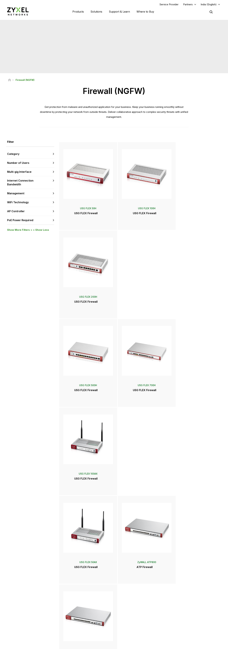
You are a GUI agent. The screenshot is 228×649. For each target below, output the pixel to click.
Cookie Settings (212, 645)
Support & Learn (119, 11)
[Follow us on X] (33, 626)
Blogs (126, 628)
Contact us (114, 567)
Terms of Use (171, 645)
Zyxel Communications (188, 633)
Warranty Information (79, 609)
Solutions (96, 11)
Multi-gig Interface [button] (19, 171)
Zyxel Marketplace (132, 592)
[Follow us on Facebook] (8, 626)
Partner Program (185, 598)
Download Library (77, 603)
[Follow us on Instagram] (41, 626)
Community (74, 598)
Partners (188, 4)
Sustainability (183, 622)
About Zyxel (183, 617)
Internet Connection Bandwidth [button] (20, 182)
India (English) (209, 4)
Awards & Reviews (132, 617)
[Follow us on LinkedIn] (25, 626)
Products (78, 11)
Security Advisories (78, 614)
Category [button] (13, 154)
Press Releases (130, 611)
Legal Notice (151, 645)
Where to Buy (145, 11)
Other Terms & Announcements (84, 620)
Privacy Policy (191, 645)
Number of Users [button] (18, 163)
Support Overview (77, 592)
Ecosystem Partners (187, 603)
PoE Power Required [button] (20, 220)
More (140, 504)
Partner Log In (183, 592)
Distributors (128, 598)
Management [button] (15, 193)
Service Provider (169, 4)
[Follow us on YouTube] (16, 626)
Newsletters (129, 622)
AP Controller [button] (16, 211)
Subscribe (46, 606)
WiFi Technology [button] (18, 202)
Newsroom (130, 605)
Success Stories (185, 628)
